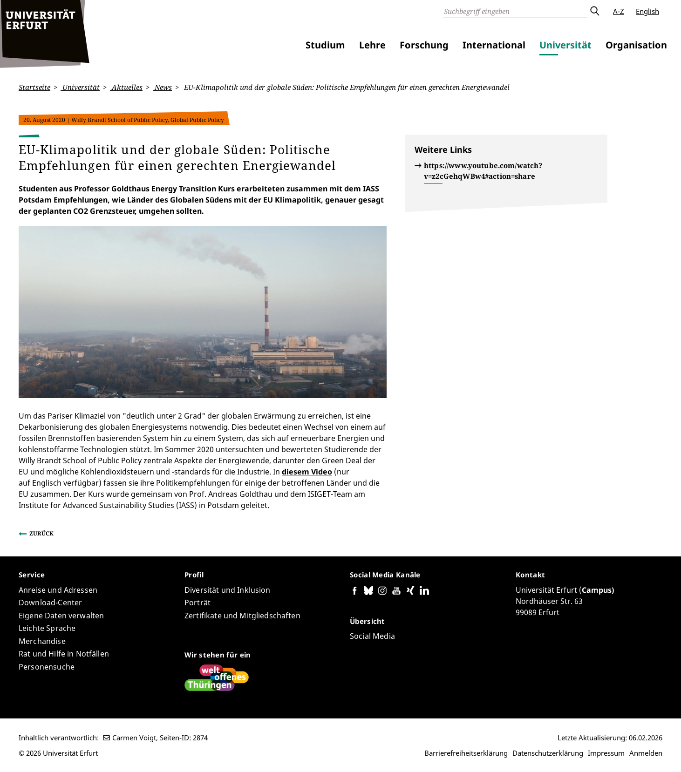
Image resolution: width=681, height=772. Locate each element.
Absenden (594, 11)
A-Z (618, 11)
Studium (325, 45)
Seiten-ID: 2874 (184, 737)
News (162, 87)
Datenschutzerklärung (547, 753)
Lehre (372, 45)
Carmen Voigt (134, 737)
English (647, 11)
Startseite (34, 87)
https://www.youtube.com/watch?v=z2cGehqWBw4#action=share (483, 171)
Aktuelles (126, 87)
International (494, 45)
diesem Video (307, 472)
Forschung (424, 45)
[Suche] (515, 11)
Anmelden (645, 753)
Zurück (41, 533)
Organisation (636, 45)
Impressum (606, 753)
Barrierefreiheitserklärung (466, 753)
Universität (565, 45)
